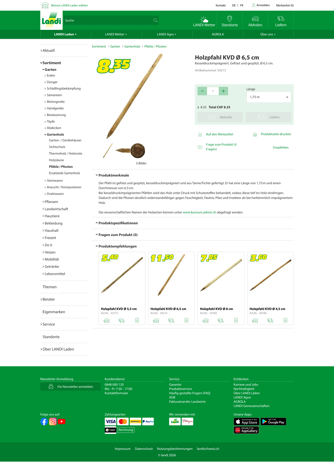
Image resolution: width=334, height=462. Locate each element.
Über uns (266, 34)
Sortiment (52, 62)
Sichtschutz (57, 147)
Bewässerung (56, 115)
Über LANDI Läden (247, 393)
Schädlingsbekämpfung (64, 88)
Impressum (123, 449)
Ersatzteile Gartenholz (64, 173)
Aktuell (49, 50)
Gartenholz (55, 134)
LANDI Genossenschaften (251, 406)
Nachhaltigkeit (244, 389)
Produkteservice (180, 389)
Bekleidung (53, 223)
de (234, 5)
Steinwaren (55, 180)
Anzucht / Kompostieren (64, 187)
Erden (51, 75)
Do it (48, 244)
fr (241, 5)
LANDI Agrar (242, 397)
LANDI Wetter (114, 34)
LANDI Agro (165, 34)
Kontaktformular (116, 393)
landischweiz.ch (208, 449)
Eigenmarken (54, 311)
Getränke (52, 266)
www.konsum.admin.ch (199, 212)
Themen (50, 286)
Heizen (50, 252)
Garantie (175, 384)
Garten (50, 69)
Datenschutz (144, 449)
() (285, 5)
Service (49, 324)
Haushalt (52, 230)
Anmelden (263, 5)
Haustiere (52, 215)
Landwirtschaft (56, 208)
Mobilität (52, 259)
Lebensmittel (55, 273)
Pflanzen (51, 201)
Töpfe (51, 121)
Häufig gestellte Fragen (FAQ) (189, 393)
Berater (49, 299)
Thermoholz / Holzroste (65, 153)
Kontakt (221, 5)
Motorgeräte (56, 102)
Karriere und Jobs (246, 384)
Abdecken (54, 128)
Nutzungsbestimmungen (175, 449)
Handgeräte (55, 108)
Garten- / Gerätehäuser (65, 140)
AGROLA (218, 34)
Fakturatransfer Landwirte (187, 402)
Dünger (52, 82)
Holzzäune (56, 160)
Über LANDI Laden (58, 349)
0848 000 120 (114, 384)
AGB (172, 397)
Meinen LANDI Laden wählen (69, 5)
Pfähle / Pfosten (61, 167)
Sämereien (54, 95)
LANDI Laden (64, 34)
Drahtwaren (55, 194)
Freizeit (50, 237)
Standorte (51, 336)
